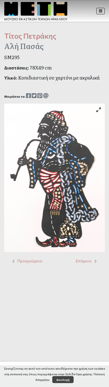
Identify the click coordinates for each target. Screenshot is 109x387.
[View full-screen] (98, 109)
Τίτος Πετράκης (30, 35)
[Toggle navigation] (100, 11)
